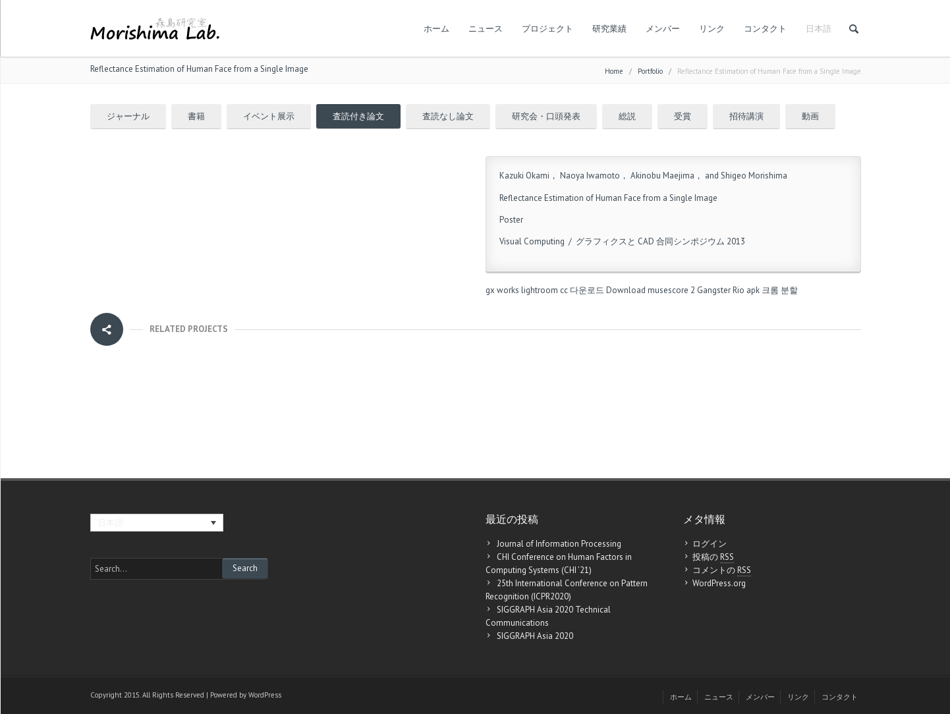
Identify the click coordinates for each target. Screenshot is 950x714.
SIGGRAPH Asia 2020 (535, 636)
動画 (810, 116)
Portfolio (650, 71)
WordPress (264, 695)
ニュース (485, 28)
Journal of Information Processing (559, 543)
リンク (712, 28)
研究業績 (609, 28)
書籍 (196, 116)
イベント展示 (268, 116)
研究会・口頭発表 (546, 116)
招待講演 (746, 116)
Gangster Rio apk (728, 290)
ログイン (709, 543)
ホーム (436, 28)
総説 (627, 116)
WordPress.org (719, 583)
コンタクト (765, 28)
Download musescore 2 (650, 290)
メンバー (663, 28)
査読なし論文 (448, 116)
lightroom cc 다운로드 (562, 290)
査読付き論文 (358, 116)
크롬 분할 (780, 290)
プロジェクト (547, 28)
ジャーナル (128, 116)
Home (614, 71)
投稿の (713, 557)
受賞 (682, 116)
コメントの (721, 570)
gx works (502, 290)
